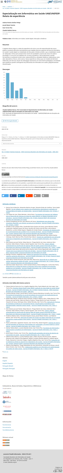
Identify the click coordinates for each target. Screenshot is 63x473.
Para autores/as (7, 427)
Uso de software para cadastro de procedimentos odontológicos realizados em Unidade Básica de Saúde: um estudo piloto (31, 210)
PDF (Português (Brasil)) (10, 121)
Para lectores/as (7, 425)
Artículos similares (9, 204)
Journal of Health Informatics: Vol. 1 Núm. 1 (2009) (45, 247)
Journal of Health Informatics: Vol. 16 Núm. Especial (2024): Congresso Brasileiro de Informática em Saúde (32, 251)
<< (3, 273)
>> (20, 273)
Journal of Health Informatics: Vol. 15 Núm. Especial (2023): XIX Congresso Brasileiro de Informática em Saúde (32, 232)
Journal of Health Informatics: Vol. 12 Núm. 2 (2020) (27, 297)
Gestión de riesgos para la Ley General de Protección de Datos (32, 250)
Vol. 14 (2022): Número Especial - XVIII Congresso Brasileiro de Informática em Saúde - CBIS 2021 (27, 8)
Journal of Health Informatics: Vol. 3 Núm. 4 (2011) (26, 326)
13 (17, 273)
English (5, 361)
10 (12, 273)
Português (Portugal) (9, 368)
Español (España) (8, 363)
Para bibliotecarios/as (8, 430)
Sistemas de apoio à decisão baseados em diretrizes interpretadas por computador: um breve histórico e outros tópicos (33, 324)
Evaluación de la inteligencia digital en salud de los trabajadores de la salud (33, 341)
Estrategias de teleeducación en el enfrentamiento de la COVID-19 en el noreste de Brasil (33, 231)
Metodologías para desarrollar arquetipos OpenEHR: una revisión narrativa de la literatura (30, 222)
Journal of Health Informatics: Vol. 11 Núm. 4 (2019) (35, 335)
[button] (5, 195)
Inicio (4, 6)
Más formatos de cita (8, 143)
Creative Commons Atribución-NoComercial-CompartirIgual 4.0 (41, 177)
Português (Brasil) (8, 366)
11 (14, 273)
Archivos (10, 6)
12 (15, 273)
